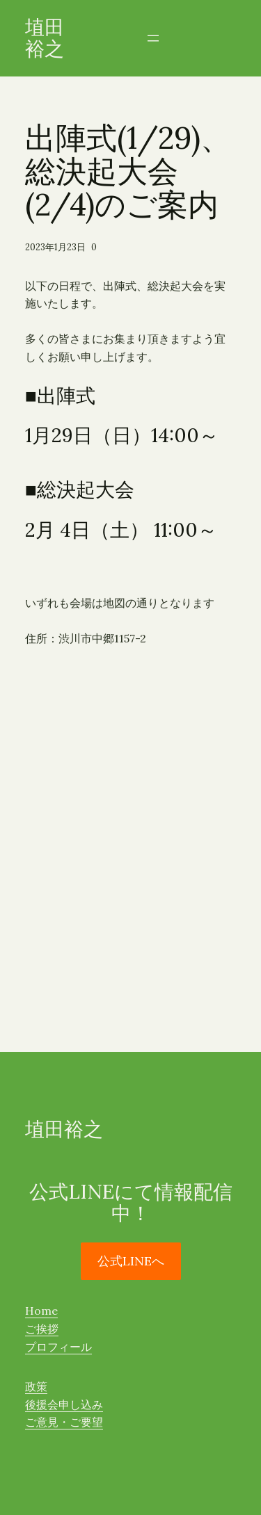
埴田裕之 (44, 38)
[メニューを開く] (153, 38)
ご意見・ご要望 (64, 1422)
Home (41, 1311)
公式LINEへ (130, 1261)
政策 (36, 1386)
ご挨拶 (41, 1329)
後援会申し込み (64, 1404)
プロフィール (58, 1347)
